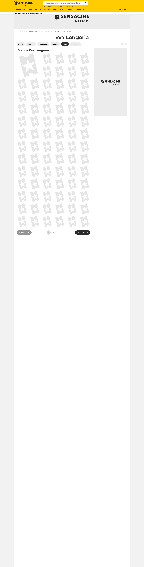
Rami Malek (53, 6)
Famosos (24, 40)
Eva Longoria (39, 40)
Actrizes (31, 40)
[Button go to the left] (122, 53)
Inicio (18, 40)
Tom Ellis (70, 6)
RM (67, 6)
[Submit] (86, 3)
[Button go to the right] (126, 53)
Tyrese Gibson (61, 6)
